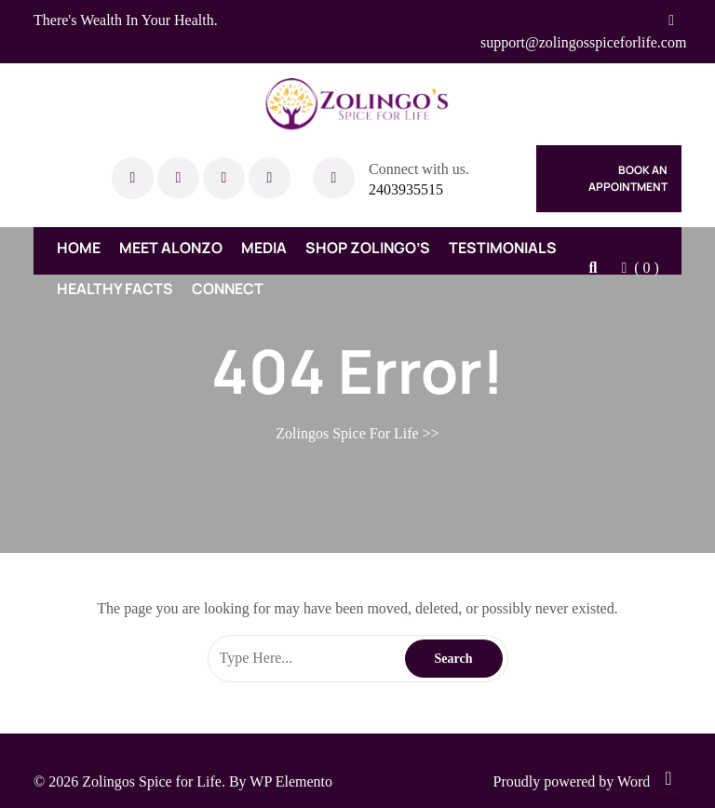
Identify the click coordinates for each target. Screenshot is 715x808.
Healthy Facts (115, 288)
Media (264, 247)
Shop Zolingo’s (367, 247)
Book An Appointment (628, 178)
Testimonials (503, 247)
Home (79, 247)
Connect (227, 288)
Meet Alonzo (171, 247)
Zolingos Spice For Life (347, 433)
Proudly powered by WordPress (587, 781)
